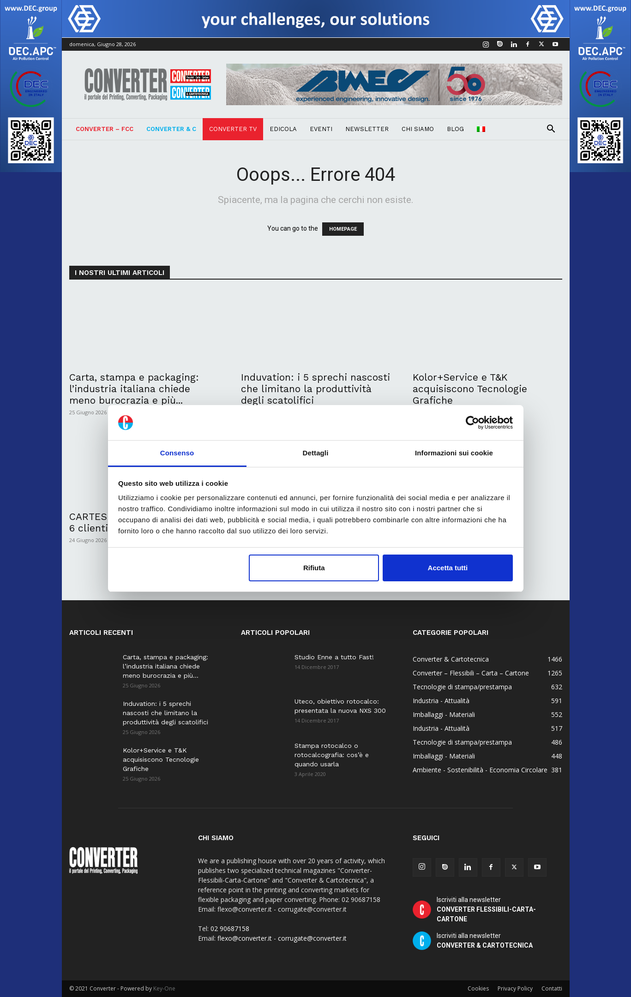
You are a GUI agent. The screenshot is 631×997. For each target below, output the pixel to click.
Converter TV (233, 128)
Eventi (321, 128)
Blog (455, 128)
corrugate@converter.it (312, 938)
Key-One (164, 988)
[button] (551, 129)
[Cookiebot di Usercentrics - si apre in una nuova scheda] (472, 423)
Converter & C (171, 128)
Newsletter (367, 128)
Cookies (478, 988)
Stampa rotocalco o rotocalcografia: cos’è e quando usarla (331, 755)
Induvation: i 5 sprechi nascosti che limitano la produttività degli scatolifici (315, 388)
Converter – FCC (104, 128)
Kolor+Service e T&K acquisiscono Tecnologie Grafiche (470, 388)
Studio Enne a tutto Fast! (334, 657)
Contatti (551, 988)
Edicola (283, 128)
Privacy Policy (515, 988)
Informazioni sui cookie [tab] (454, 453)
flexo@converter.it (244, 938)
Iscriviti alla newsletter (486, 909)
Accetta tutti (448, 568)
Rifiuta (314, 568)
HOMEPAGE (343, 229)
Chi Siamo (418, 128)
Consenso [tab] (177, 453)
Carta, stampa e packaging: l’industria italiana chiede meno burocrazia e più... (134, 388)
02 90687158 (229, 928)
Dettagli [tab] (316, 453)
